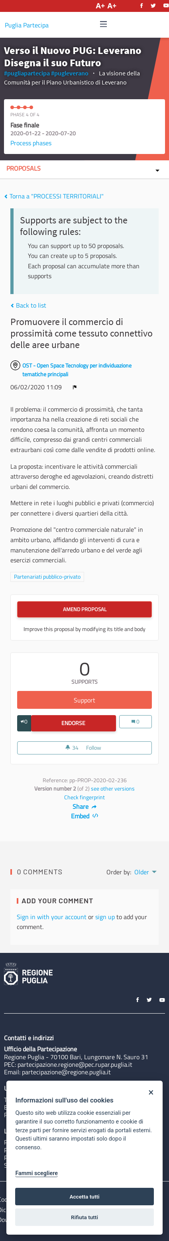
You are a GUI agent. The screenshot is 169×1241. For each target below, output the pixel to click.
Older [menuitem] (141, 872)
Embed (84, 816)
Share (85, 806)
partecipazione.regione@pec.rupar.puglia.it (75, 1064)
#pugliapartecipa (27, 73)
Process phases (30, 143)
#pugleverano (69, 73)
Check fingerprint (84, 797)
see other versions (113, 788)
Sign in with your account (51, 917)
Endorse (88, 723)
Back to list (28, 305)
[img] (103, 24)
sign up (105, 917)
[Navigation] (103, 24)
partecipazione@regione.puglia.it (66, 1072)
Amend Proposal (84, 609)
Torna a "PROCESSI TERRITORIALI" (54, 196)
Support (113, 700)
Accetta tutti (84, 1196)
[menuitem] (145, 871)
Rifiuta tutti (84, 1217)
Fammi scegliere (36, 1173)
